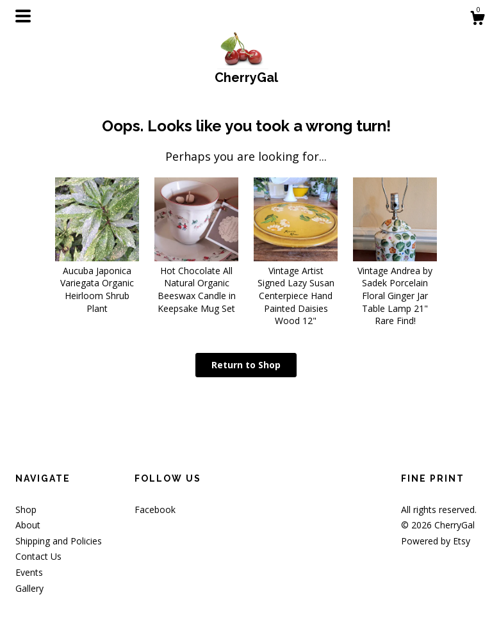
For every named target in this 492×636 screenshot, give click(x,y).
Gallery (29, 588)
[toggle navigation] (23, 16)
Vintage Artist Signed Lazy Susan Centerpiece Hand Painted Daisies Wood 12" (296, 289)
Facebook (155, 509)
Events (29, 572)
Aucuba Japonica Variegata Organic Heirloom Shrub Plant (97, 283)
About (27, 525)
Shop (26, 509)
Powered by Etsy (435, 541)
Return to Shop (246, 365)
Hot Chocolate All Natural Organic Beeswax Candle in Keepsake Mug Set (196, 283)
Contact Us (38, 556)
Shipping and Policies (58, 541)
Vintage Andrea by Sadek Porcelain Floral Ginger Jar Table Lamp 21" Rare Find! (395, 289)
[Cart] (477, 19)
